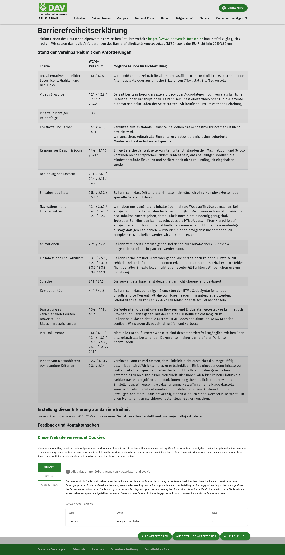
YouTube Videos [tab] (49, 485)
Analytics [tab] (49, 467)
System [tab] (49, 476)
